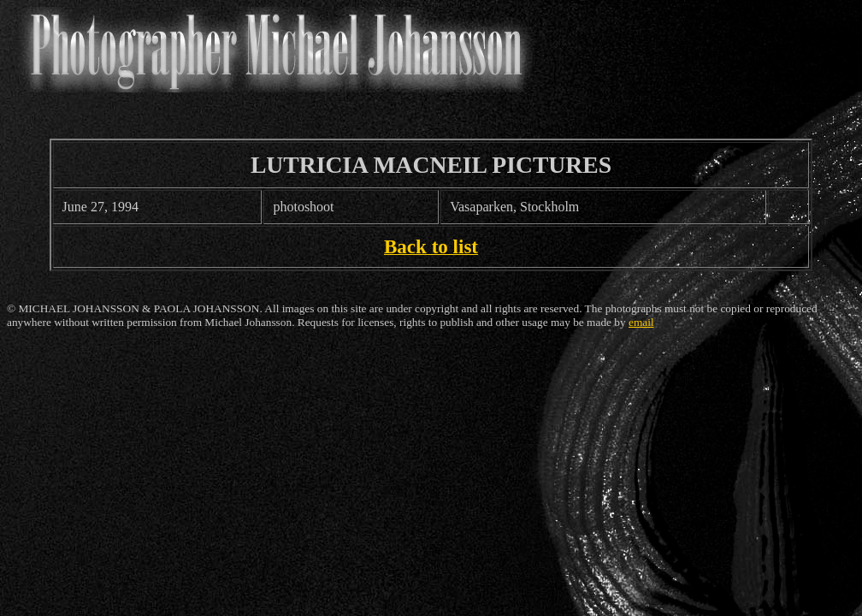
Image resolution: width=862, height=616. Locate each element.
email (641, 322)
